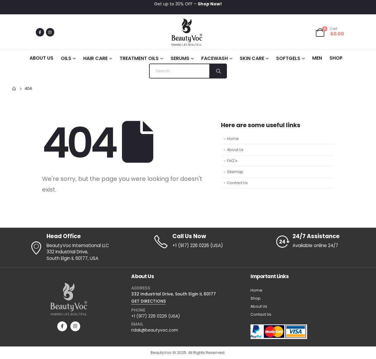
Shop (336, 58)
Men (317, 58)
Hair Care (95, 58)
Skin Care (252, 58)
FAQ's (232, 160)
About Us (41, 58)
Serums (180, 58)
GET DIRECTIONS (148, 301)
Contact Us (237, 182)
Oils (66, 58)
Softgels (288, 58)
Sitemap (235, 171)
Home (233, 138)
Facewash (214, 58)
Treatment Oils (139, 58)
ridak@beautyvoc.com (154, 330)
